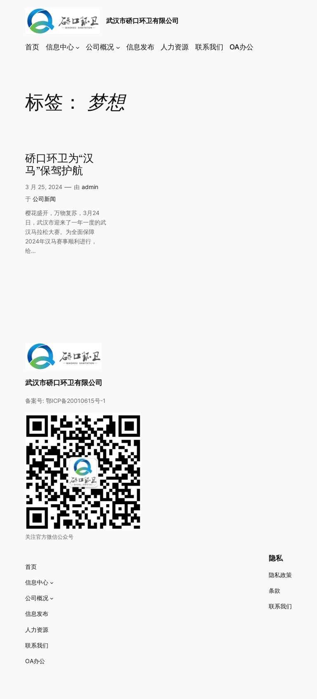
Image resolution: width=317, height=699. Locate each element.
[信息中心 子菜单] (78, 47)
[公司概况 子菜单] (118, 47)
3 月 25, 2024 (43, 186)
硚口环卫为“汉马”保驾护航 (59, 165)
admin (90, 186)
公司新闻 (44, 198)
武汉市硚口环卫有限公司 (142, 20)
